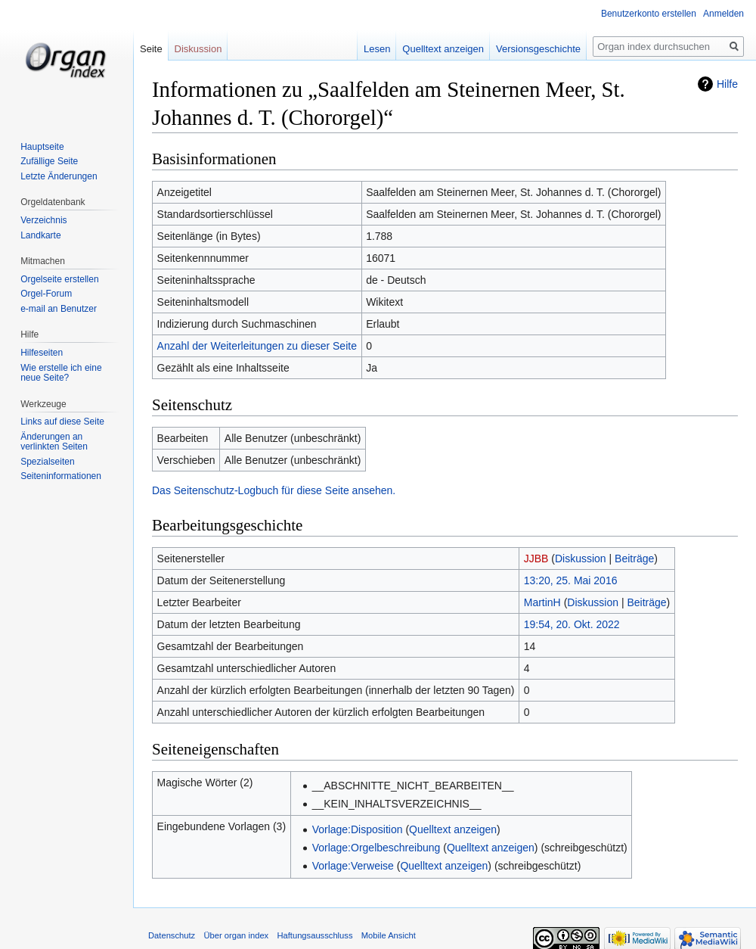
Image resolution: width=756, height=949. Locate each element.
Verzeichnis (43, 220)
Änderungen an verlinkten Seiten (54, 442)
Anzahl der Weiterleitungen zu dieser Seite (257, 346)
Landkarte (40, 235)
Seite (151, 48)
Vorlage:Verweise (353, 866)
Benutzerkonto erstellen (648, 13)
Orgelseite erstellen (59, 279)
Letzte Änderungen (58, 176)
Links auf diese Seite (62, 421)
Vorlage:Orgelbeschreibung (376, 848)
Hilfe (727, 84)
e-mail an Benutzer (58, 308)
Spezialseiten (47, 461)
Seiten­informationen (60, 476)
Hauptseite (42, 147)
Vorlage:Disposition (357, 829)
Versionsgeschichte (539, 48)
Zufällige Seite (49, 161)
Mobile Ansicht (388, 935)
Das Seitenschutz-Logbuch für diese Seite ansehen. (273, 490)
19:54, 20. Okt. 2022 (572, 624)
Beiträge (634, 558)
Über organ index (235, 935)
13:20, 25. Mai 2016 (571, 580)
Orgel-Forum (46, 293)
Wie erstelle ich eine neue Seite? (60, 373)
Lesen (378, 48)
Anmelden (723, 13)
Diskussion (580, 558)
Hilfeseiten (41, 352)
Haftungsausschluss (314, 935)
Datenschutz (171, 935)
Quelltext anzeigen (453, 829)
